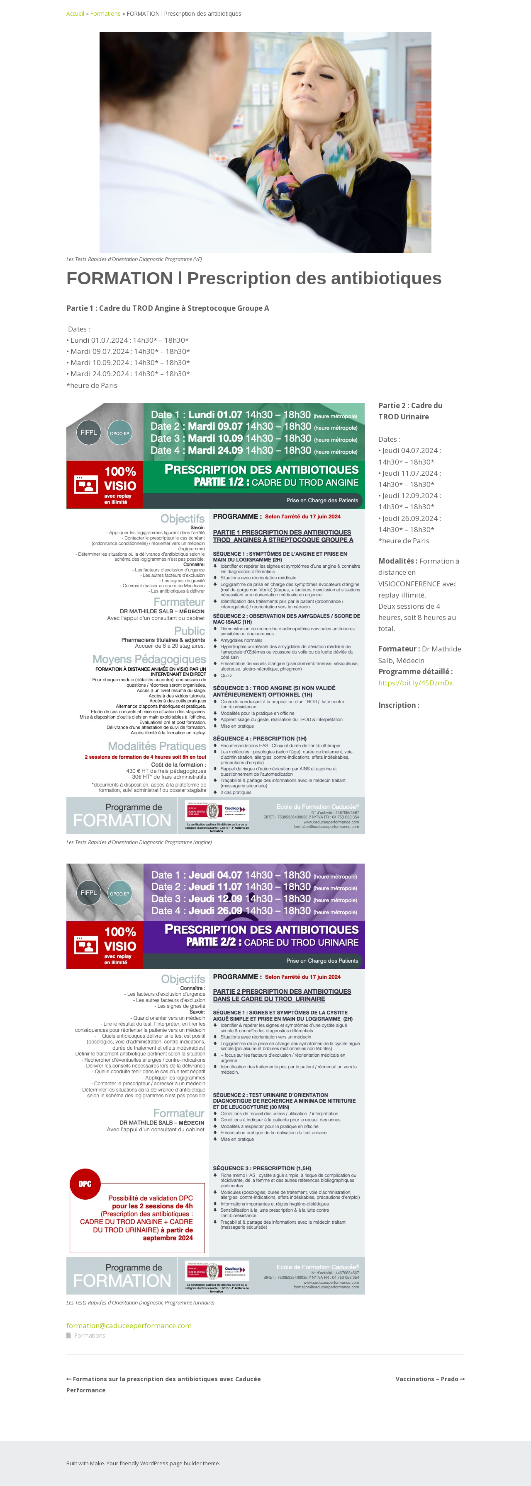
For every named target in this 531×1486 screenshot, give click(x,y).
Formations (105, 13)
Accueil (75, 13)
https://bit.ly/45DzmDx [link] (415, 682)
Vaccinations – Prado (427, 1379)
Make (97, 1463)
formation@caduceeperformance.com (129, 1325)
